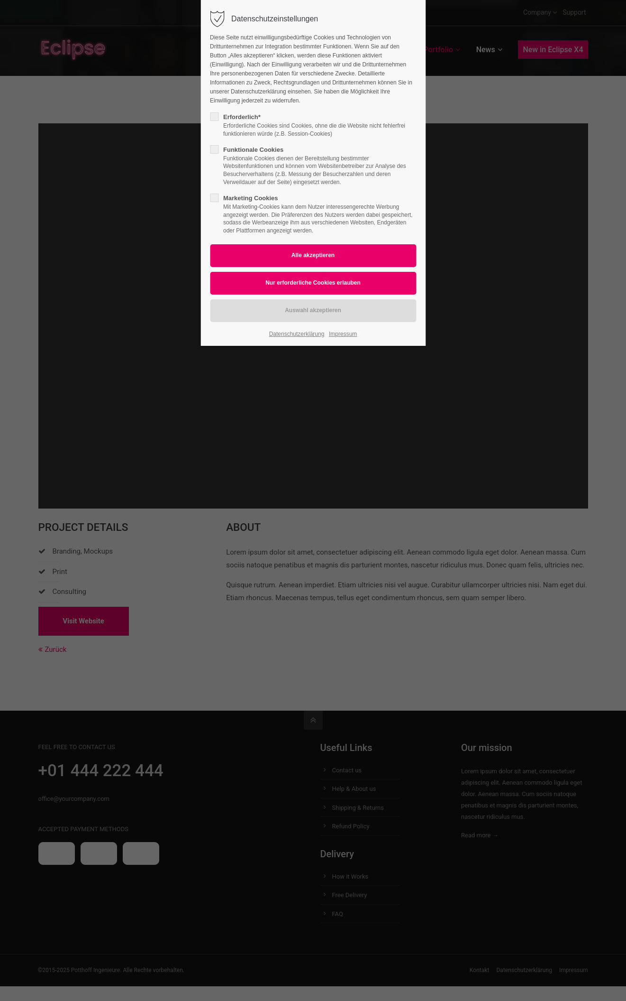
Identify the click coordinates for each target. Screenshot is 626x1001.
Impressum (343, 334)
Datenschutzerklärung (297, 334)
